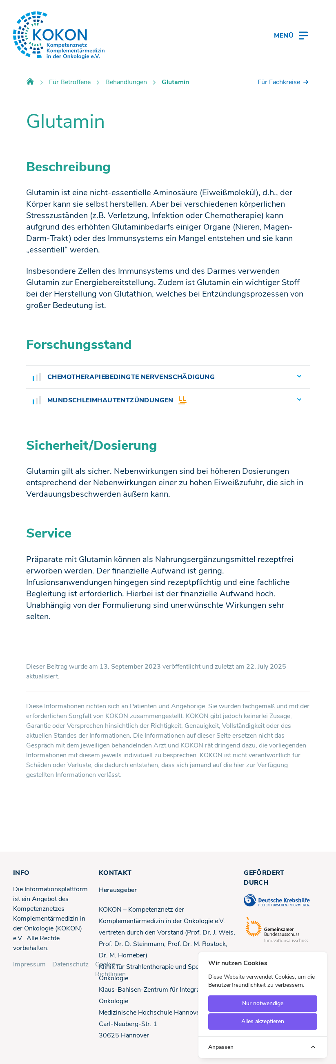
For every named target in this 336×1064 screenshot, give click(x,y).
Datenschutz (70, 964)
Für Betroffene (70, 82)
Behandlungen (126, 82)
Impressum (29, 964)
